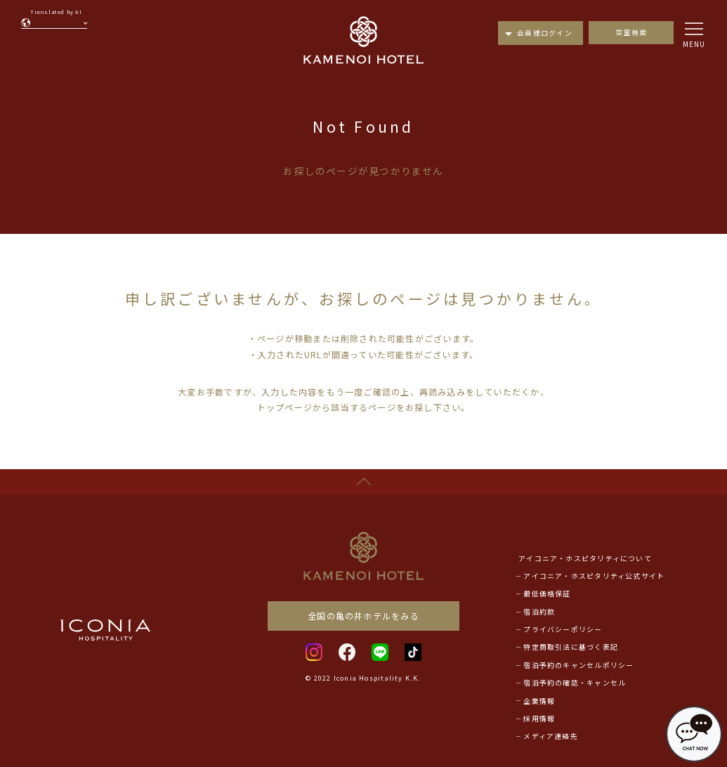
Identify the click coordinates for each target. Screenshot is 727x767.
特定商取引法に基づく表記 (570, 647)
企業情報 (539, 701)
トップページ (285, 407)
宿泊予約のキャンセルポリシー (578, 665)
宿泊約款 (539, 612)
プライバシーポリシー (562, 629)
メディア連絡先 (550, 736)
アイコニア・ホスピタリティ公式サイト (593, 576)
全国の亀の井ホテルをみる (363, 616)
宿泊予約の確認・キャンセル (574, 683)
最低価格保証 (546, 593)
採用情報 (539, 718)
